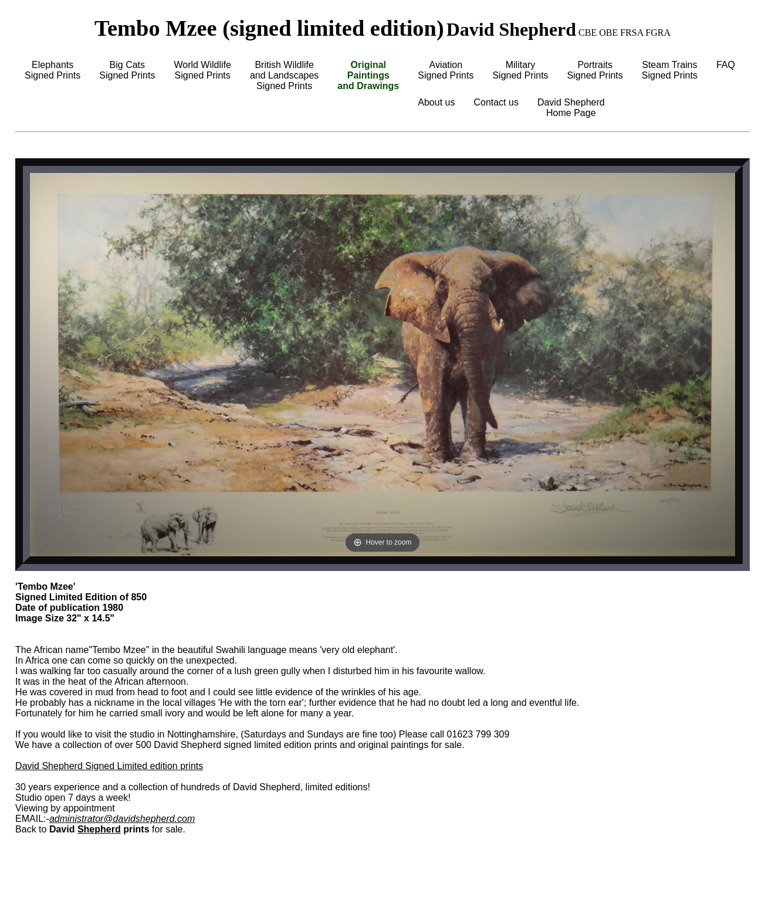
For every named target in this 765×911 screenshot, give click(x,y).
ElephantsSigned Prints (52, 70)
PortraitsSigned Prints (595, 70)
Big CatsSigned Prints (127, 70)
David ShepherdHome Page (571, 107)
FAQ (725, 65)
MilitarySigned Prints (520, 70)
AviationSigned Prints (445, 70)
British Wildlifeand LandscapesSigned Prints (284, 75)
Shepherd (99, 829)
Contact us (495, 102)
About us (436, 102)
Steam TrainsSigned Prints (670, 70)
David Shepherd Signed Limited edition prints (109, 766)
